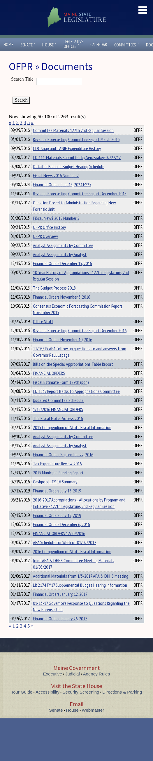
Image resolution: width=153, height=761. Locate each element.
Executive (52, 684)
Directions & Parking (122, 702)
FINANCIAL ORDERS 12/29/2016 (59, 544)
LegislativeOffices (73, 44)
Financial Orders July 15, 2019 (57, 501)
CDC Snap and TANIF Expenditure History (67, 159)
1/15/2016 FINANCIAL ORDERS (58, 420)
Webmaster (93, 720)
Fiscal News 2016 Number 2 (56, 186)
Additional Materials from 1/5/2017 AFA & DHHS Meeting (80, 586)
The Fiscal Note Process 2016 (58, 429)
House (49, 44)
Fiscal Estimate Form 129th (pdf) (61, 392)
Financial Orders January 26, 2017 (60, 629)
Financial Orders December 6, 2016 (61, 535)
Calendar (98, 44)
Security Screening (81, 702)
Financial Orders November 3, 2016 (61, 307)
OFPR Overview (45, 246)
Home (8, 44)
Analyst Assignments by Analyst (60, 265)
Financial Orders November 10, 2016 (62, 350)
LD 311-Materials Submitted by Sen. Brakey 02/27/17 (77, 168)
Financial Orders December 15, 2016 (62, 274)
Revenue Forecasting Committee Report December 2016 (79, 341)
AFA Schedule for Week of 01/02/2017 (64, 553)
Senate (28, 44)
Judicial (72, 684)
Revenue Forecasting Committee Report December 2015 (79, 204)
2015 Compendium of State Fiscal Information (72, 438)
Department (42, 129)
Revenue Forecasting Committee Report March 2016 (76, 150)
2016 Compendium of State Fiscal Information (72, 562)
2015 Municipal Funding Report (58, 483)
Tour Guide (21, 702)
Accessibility (47, 702)
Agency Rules (96, 684)
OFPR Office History (49, 237)
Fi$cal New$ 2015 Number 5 (56, 228)
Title (13, 129)
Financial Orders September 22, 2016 (63, 465)
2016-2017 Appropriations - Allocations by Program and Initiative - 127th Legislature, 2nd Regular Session (79, 513)
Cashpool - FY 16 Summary (55, 492)
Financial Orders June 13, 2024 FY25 (62, 195)
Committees (126, 44)
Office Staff (43, 332)
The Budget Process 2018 (54, 298)
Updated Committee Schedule (58, 411)
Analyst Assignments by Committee (63, 255)
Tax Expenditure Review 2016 (57, 474)
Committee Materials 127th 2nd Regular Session (73, 140)
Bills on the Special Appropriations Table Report (73, 374)
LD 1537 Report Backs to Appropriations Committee (76, 401)
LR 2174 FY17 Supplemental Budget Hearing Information (80, 595)
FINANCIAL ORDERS (49, 383)
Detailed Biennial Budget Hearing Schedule (68, 177)
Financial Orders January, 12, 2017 (60, 604)
